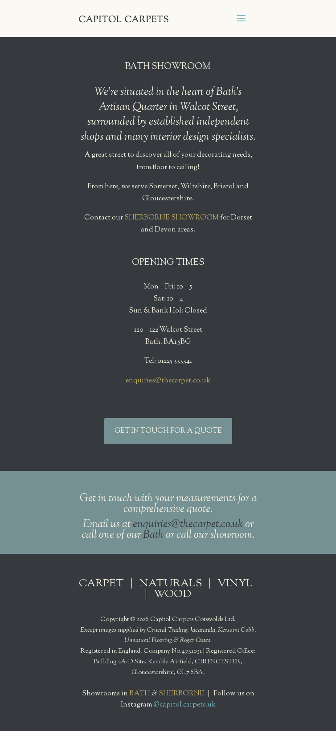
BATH (139, 694)
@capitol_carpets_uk (184, 705)
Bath (153, 535)
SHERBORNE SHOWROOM (171, 218)
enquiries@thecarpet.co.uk (168, 381)
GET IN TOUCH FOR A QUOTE (168, 431)
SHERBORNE (181, 694)
